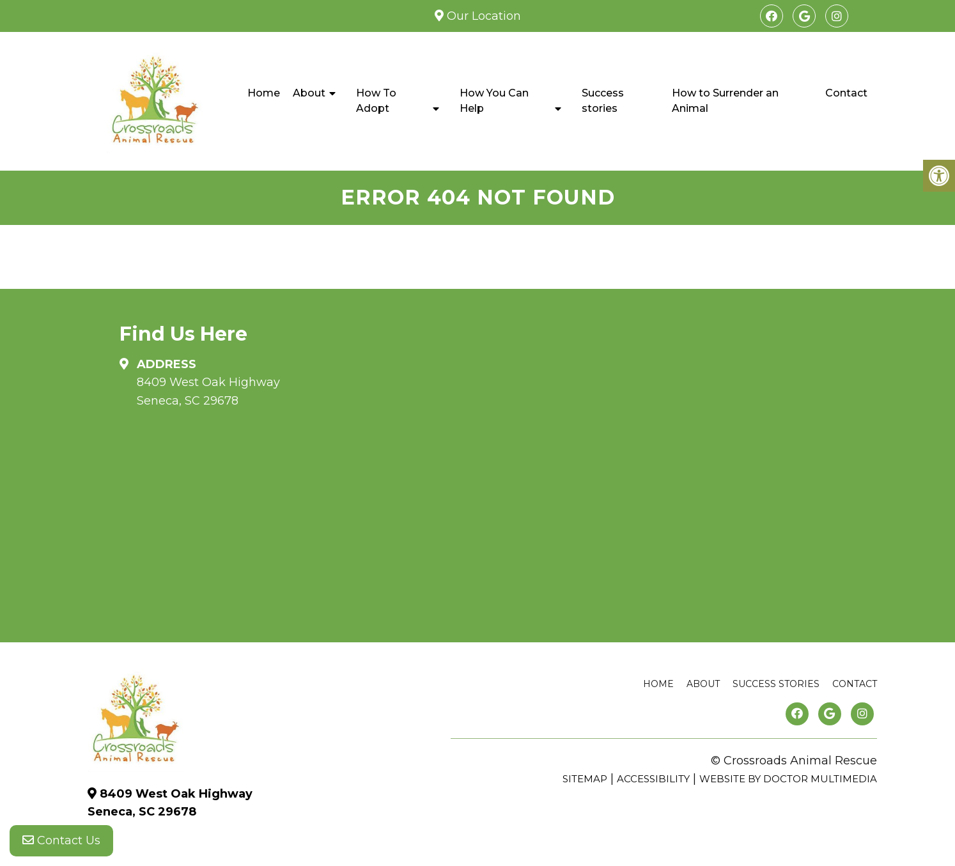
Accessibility (653, 779)
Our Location (482, 16)
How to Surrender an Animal (725, 100)
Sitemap (585, 779)
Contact (846, 93)
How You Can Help (494, 100)
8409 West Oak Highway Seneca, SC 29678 (208, 391)
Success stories (603, 100)
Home (263, 93)
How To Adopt (376, 100)
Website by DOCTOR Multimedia (788, 779)
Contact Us (61, 840)
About (309, 93)
